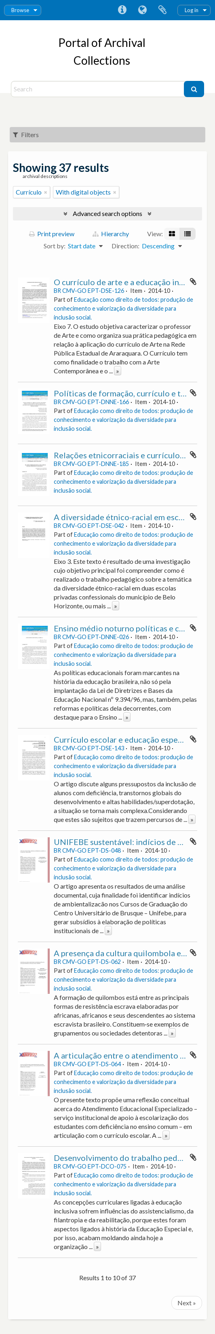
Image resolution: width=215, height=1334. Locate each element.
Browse (20, 10)
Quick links (122, 10)
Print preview (51, 233)
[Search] (98, 89)
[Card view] (172, 234)
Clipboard (162, 10)
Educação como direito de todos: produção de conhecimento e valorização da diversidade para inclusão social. (123, 308)
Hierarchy (111, 233)
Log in (191, 10)
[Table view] (187, 234)
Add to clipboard (193, 281)
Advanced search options (107, 213)
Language (142, 10)
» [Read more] (117, 371)
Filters (26, 134)
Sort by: (54, 246)
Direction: (125, 246)
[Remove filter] (45, 192)
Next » (186, 1302)
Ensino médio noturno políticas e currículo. (132, 628)
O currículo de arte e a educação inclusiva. (130, 282)
